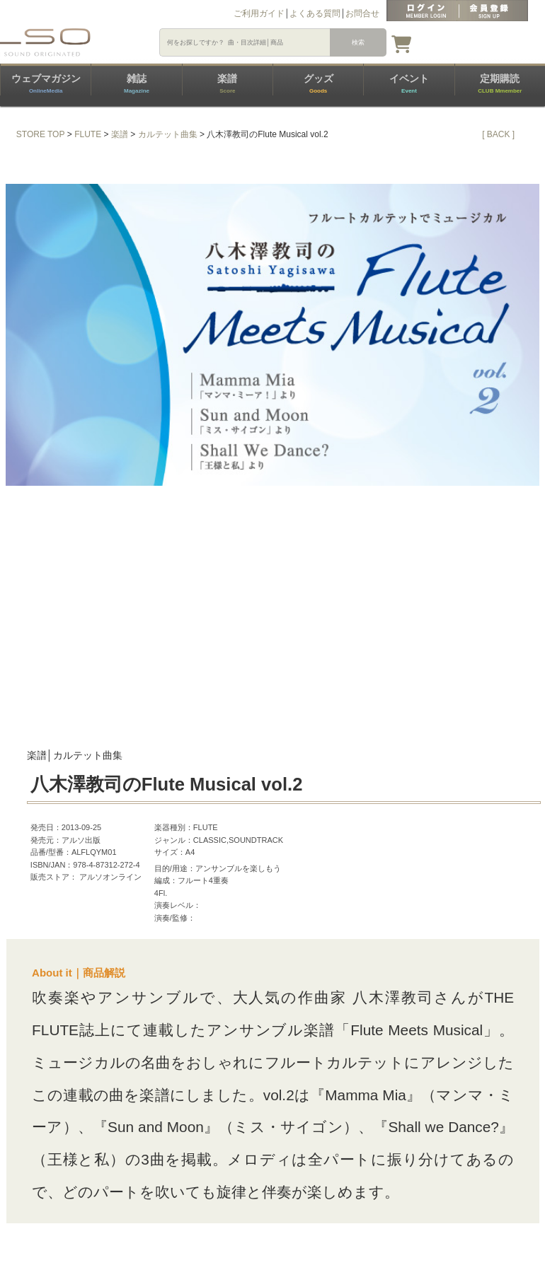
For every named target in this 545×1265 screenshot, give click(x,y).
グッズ (318, 83)
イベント (409, 83)
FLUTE (87, 134)
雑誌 (136, 83)
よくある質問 (314, 13)
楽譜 (227, 83)
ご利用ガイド (259, 13)
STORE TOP (40, 134)
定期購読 (500, 83)
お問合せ (362, 13)
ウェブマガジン (46, 83)
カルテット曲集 (167, 134)
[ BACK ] (498, 134)
